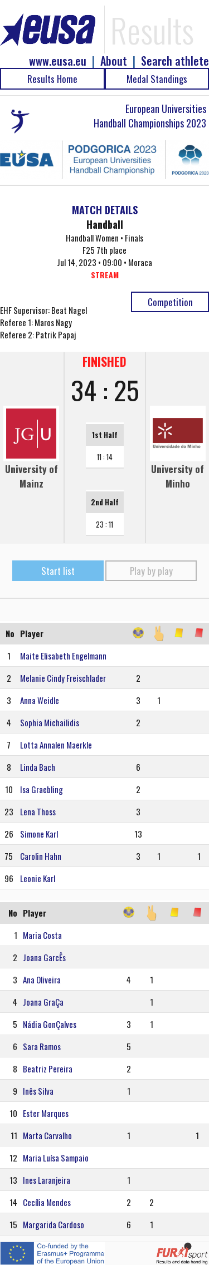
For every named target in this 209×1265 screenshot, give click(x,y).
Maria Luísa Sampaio (56, 1157)
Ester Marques (46, 1113)
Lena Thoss (38, 811)
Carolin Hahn (40, 856)
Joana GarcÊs (44, 957)
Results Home (52, 79)
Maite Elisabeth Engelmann (63, 655)
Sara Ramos (42, 1046)
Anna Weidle (39, 700)
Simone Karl (39, 834)
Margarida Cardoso (53, 1224)
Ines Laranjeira (46, 1180)
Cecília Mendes (47, 1202)
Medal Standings (157, 79)
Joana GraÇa (43, 1002)
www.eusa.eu (57, 61)
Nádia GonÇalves (49, 1024)
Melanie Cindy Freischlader (63, 678)
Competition (170, 302)
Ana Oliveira (42, 979)
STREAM (105, 274)
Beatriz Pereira (47, 1068)
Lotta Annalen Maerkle (56, 745)
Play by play (151, 571)
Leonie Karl (37, 878)
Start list (58, 571)
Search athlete (175, 61)
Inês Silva (38, 1091)
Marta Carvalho (47, 1135)
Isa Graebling (41, 789)
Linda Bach (37, 767)
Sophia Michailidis (49, 722)
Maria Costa (42, 935)
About (113, 61)
